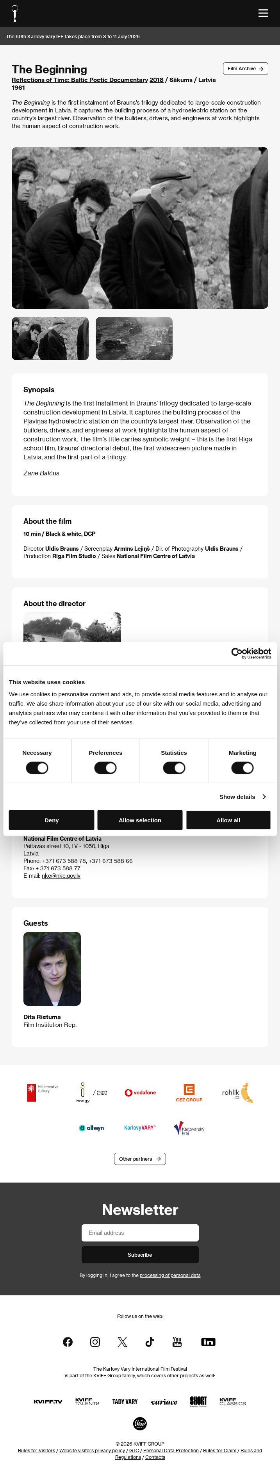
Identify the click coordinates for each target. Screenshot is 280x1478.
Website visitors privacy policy (92, 1450)
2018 (157, 79)
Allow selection (140, 820)
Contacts (155, 1457)
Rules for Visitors (36, 1450)
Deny (52, 820)
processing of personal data (170, 1275)
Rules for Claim (219, 1450)
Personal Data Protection (171, 1450)
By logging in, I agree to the (140, 1275)
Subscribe (140, 1254)
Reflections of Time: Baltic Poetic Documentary (80, 79)
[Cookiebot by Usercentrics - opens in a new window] (237, 653)
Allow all (228, 820)
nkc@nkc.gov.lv (61, 875)
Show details (237, 796)
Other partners (135, 1158)
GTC (134, 1450)
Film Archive (242, 68)
